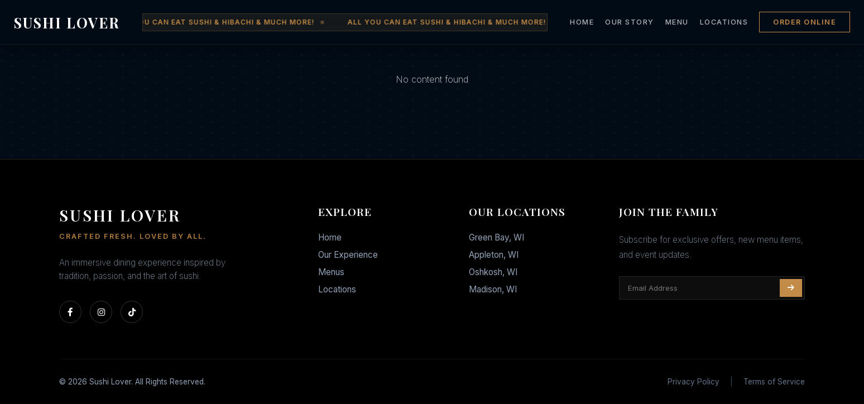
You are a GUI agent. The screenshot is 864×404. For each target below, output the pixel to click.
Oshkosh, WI (493, 272)
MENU (677, 22)
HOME (582, 22)
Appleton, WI (494, 254)
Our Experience (348, 254)
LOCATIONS (724, 22)
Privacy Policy (693, 381)
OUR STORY (629, 22)
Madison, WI (493, 289)
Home (330, 237)
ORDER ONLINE (804, 22)
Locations (337, 289)
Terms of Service (774, 381)
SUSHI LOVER (67, 22)
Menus (331, 272)
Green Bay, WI (496, 237)
